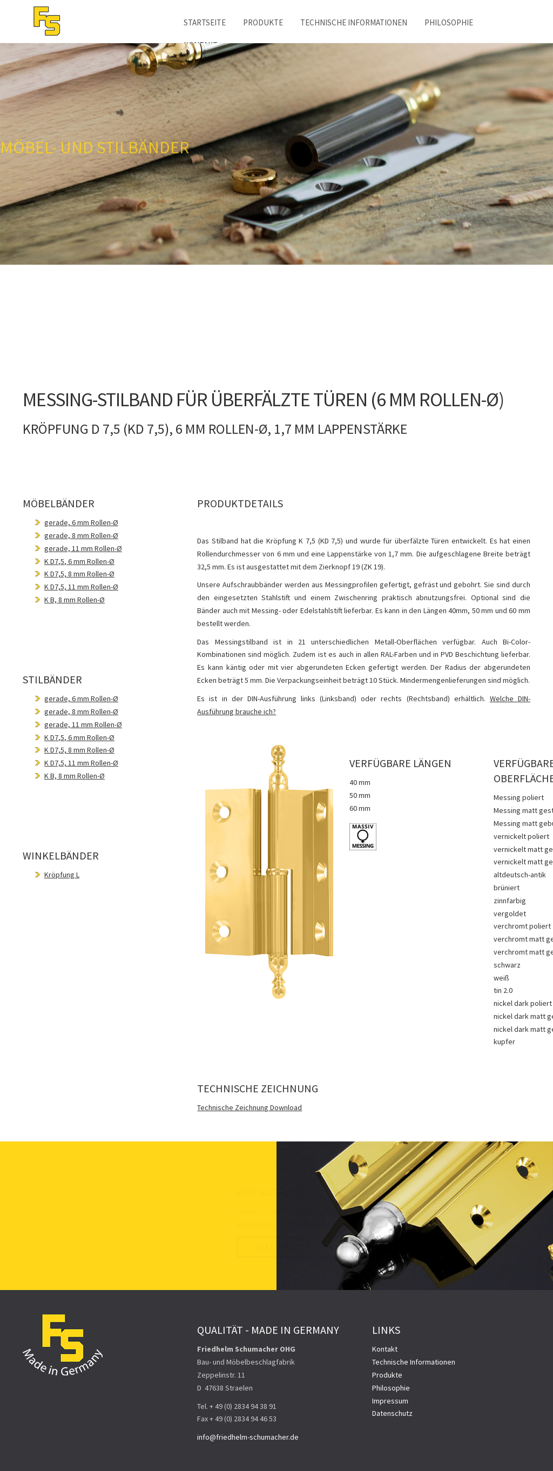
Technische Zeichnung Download (249, 1107)
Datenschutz (392, 1413)
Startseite (205, 22)
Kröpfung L (61, 874)
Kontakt (384, 1349)
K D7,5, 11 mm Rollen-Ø (81, 587)
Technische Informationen (353, 22)
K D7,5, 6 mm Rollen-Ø (79, 561)
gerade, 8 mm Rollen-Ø (81, 535)
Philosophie (448, 22)
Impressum (390, 1401)
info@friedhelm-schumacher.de (248, 1437)
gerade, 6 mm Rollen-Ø (81, 522)
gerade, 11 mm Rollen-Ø (83, 548)
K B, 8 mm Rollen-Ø (74, 599)
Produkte (263, 22)
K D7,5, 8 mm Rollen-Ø (79, 574)
